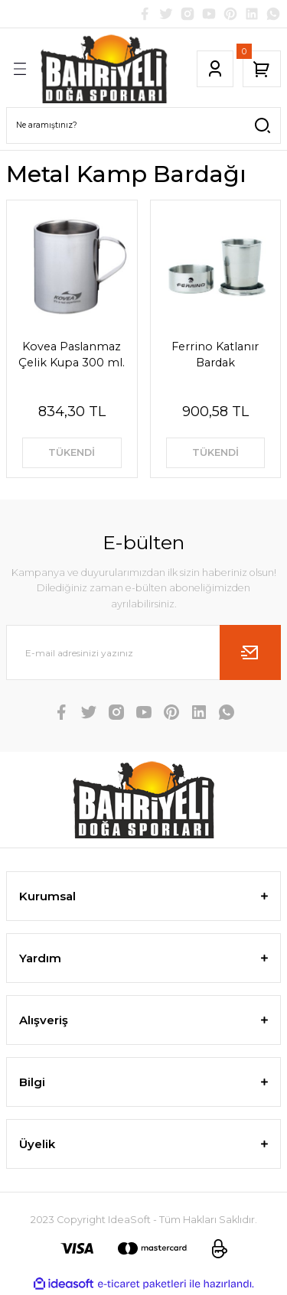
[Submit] (250, 652)
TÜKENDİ (71, 452)
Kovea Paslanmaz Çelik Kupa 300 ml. (71, 354)
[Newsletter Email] (143, 652)
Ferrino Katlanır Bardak (215, 354)
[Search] (143, 125)
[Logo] (104, 68)
